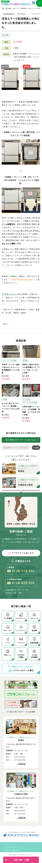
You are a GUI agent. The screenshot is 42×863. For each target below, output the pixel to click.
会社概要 (31, 712)
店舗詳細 (22, 764)
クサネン (6, 294)
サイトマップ (8, 844)
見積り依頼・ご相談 (17, 860)
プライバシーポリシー (11, 847)
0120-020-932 (21, 583)
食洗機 (5, 35)
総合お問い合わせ (17, 712)
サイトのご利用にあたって (12, 850)
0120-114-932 (21, 571)
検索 (36, 448)
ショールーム (32, 123)
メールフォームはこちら (21, 553)
